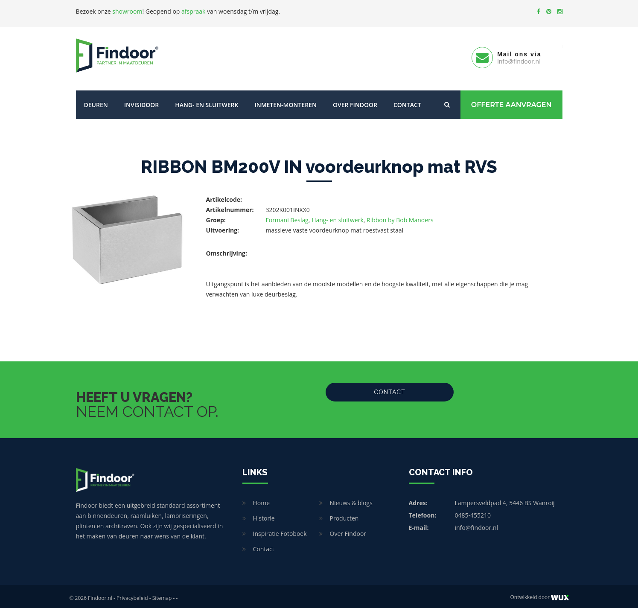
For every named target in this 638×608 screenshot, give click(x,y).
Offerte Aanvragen (511, 101)
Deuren (96, 101)
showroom (127, 11)
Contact (407, 101)
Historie (264, 515)
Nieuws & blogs (351, 499)
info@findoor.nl (476, 524)
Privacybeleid (132, 594)
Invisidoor (141, 101)
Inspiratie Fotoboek (280, 530)
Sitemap (162, 594)
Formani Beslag (287, 216)
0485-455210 (473, 512)
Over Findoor (355, 101)
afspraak (193, 11)
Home (261, 499)
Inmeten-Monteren (285, 101)
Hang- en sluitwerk (206, 101)
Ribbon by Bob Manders (400, 216)
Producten (344, 515)
